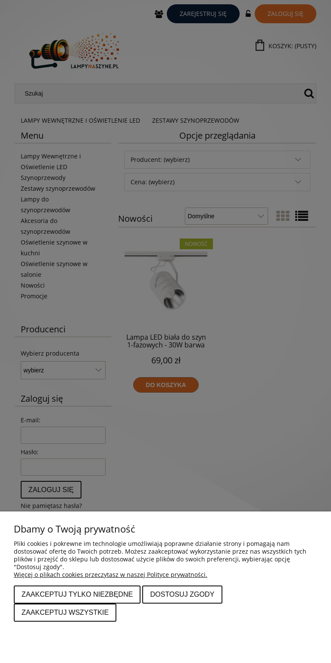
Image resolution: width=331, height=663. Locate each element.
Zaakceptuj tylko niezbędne (77, 594)
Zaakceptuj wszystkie (65, 612)
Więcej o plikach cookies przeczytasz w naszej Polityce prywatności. (110, 574)
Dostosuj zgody (182, 594)
